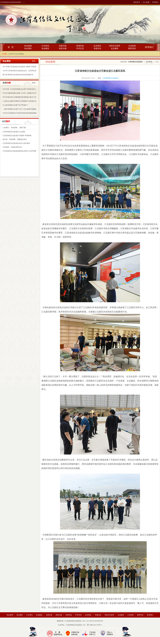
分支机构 (132, 46)
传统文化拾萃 (114, 46)
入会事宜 (5, 127)
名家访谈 (62, 46)
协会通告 (28, 48)
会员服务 (114, 48)
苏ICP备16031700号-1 (94, 625)
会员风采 (97, 46)
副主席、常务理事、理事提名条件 (15, 139)
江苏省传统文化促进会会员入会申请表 (16, 143)
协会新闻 (28, 46)
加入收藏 (146, 2)
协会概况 (45, 48)
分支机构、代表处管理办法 (12, 147)
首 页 (11, 47)
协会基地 (14, 127)
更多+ (34, 61)
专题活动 (97, 48)
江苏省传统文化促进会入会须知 (14, 132)
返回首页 (136, 2)
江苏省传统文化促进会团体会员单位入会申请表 (19, 151)
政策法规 (62, 48)
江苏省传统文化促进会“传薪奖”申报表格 (17, 135)
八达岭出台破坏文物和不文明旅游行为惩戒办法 (19, 101)
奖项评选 (80, 46)
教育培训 (132, 48)
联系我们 (155, 2)
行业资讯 (45, 46)
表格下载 (22, 127)
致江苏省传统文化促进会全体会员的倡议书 (18, 75)
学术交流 (80, 48)
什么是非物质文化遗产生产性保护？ (15, 105)
